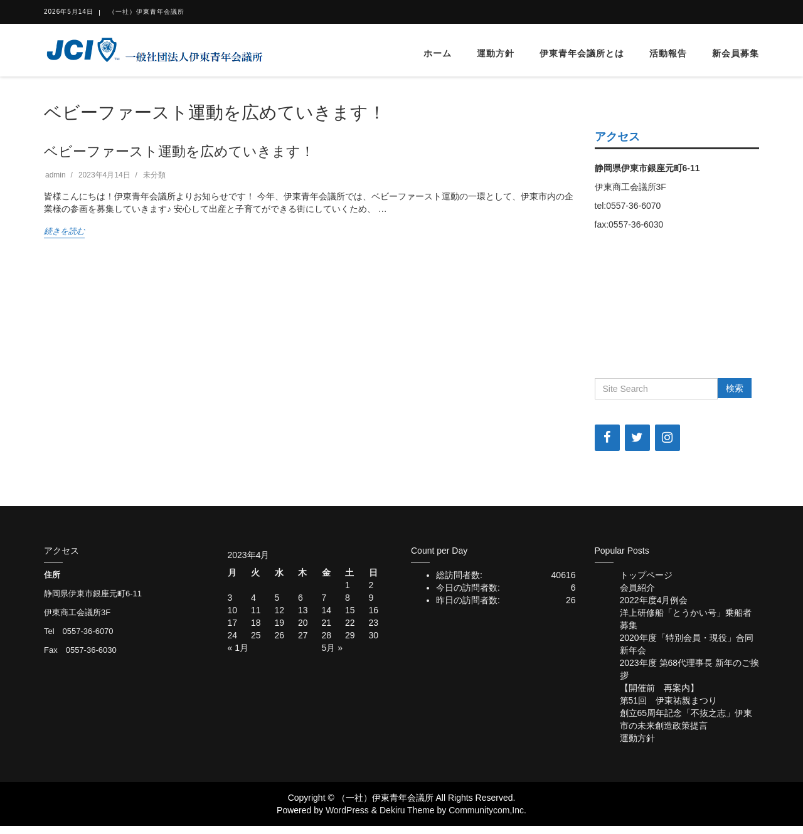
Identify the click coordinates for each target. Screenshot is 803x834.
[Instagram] (667, 438)
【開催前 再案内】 (659, 688)
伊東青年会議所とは (582, 53)
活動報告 (668, 53)
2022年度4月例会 (654, 600)
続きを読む (64, 231)
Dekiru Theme (407, 810)
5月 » (332, 648)
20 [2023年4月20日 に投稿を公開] (303, 623)
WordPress (347, 810)
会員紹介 (637, 588)
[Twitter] (637, 438)
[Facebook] (607, 438)
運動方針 (495, 53)
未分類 (154, 175)
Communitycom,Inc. (487, 810)
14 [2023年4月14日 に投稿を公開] (327, 610)
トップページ (646, 575)
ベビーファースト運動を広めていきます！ (179, 151)
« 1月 (238, 648)
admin (55, 175)
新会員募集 (735, 53)
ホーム (437, 53)
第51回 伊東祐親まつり (669, 700)
